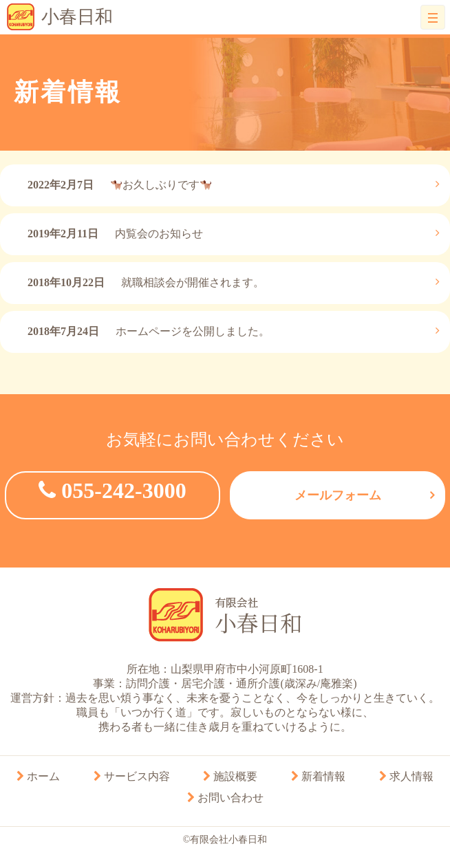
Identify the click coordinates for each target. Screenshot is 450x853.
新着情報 (318, 776)
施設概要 (230, 776)
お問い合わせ (225, 797)
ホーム (38, 776)
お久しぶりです (119, 185)
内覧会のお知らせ (115, 233)
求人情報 (406, 776)
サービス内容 (132, 776)
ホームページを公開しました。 (149, 331)
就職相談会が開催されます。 (146, 282)
